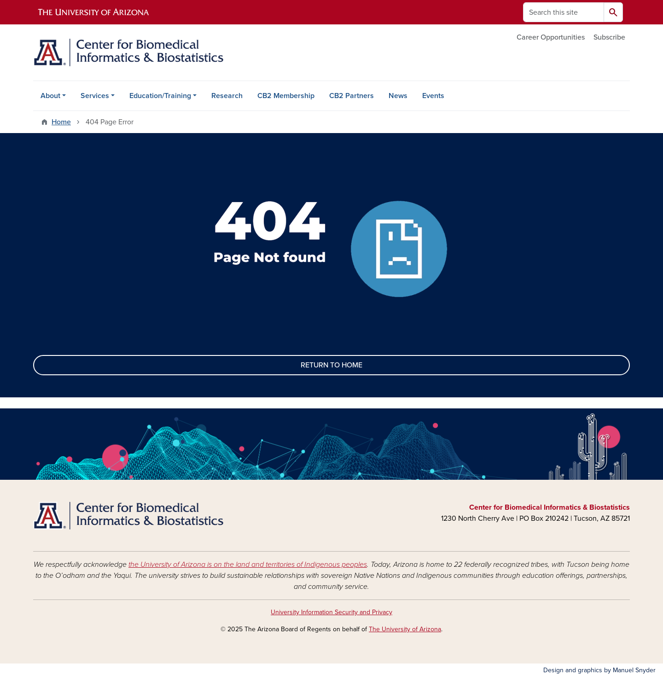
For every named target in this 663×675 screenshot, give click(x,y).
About (50, 95)
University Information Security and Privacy (331, 612)
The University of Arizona (405, 629)
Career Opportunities (551, 37)
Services (95, 95)
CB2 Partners (351, 95)
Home (61, 122)
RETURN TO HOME (331, 365)
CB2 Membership (285, 95)
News (398, 95)
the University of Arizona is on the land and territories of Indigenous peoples (247, 564)
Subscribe (609, 37)
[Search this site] (563, 12)
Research (227, 95)
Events (433, 95)
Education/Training (160, 95)
